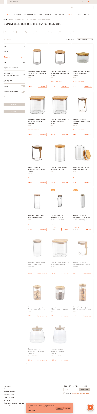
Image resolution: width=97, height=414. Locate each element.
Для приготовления (30, 14)
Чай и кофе (48, 14)
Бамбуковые (52, 32)
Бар (56, 14)
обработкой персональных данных (80, 393)
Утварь (41, 14)
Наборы (7, 32)
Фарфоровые (17, 32)
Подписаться (84, 389)
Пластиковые (40, 32)
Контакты (7, 400)
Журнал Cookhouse (10, 391)
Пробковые (29, 32)
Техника (78, 14)
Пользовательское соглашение (14, 403)
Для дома (86, 14)
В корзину (42, 86)
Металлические (65, 32)
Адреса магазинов (13, 1)
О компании (7, 386)
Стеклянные (77, 32)
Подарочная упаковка (13, 92)
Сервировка (17, 14)
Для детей (62, 14)
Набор (13, 86)
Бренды (9, 14)
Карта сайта (7, 406)
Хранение (71, 14)
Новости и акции (9, 389)
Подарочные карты (10, 394)
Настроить (60, 408)
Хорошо (68, 408)
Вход (83, 1)
